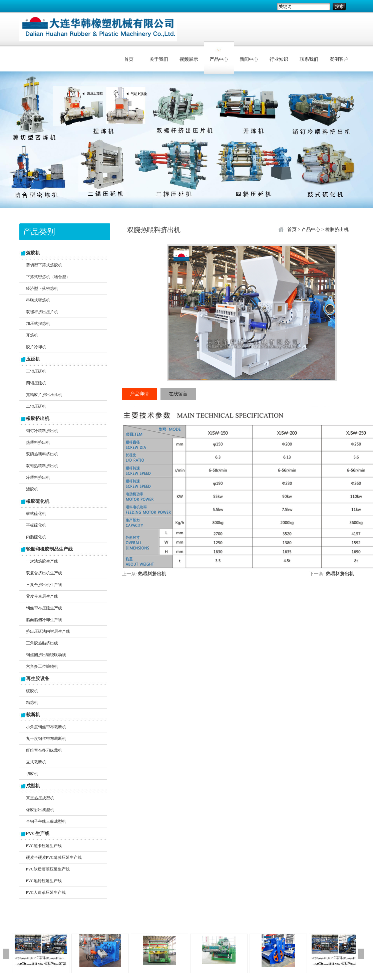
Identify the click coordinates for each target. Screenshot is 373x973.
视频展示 (188, 59)
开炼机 (32, 335)
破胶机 (32, 691)
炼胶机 (33, 252)
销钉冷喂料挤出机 (42, 430)
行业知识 (279, 59)
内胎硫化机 (36, 537)
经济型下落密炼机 (42, 288)
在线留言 (178, 393)
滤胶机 (32, 489)
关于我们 (158, 59)
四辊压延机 (36, 383)
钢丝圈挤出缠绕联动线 (46, 654)
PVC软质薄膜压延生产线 (48, 869)
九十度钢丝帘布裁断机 (46, 738)
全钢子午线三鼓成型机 (46, 821)
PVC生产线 (38, 833)
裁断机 (33, 714)
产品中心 (219, 59)
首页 (128, 59)
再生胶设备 (37, 678)
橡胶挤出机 (37, 418)
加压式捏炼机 (38, 323)
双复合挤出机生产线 (44, 573)
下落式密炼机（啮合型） (48, 276)
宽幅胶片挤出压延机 (44, 394)
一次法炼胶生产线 (42, 561)
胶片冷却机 (36, 347)
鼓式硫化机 (36, 513)
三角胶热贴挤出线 (42, 643)
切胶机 (32, 773)
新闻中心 (249, 59)
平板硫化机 (36, 525)
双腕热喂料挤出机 (42, 454)
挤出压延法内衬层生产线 (48, 631)
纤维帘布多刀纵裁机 (44, 750)
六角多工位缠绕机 (42, 666)
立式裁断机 (36, 762)
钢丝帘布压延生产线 (44, 608)
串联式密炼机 (38, 300)
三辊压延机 (36, 371)
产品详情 (139, 393)
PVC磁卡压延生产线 (44, 845)
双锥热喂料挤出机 (42, 465)
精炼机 (32, 702)
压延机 (33, 359)
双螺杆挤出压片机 (42, 312)
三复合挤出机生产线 (44, 584)
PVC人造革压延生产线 (46, 892)
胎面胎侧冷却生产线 (44, 619)
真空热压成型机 (40, 798)
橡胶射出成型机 (40, 809)
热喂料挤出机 (38, 442)
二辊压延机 (36, 406)
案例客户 (339, 59)
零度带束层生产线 (42, 596)
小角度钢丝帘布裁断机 (46, 727)
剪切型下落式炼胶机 (44, 265)
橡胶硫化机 (37, 501)
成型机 (33, 785)
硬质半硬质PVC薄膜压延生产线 (54, 857)
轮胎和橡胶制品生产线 (49, 549)
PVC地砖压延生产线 (44, 881)
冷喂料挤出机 (38, 477)
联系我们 (309, 59)
